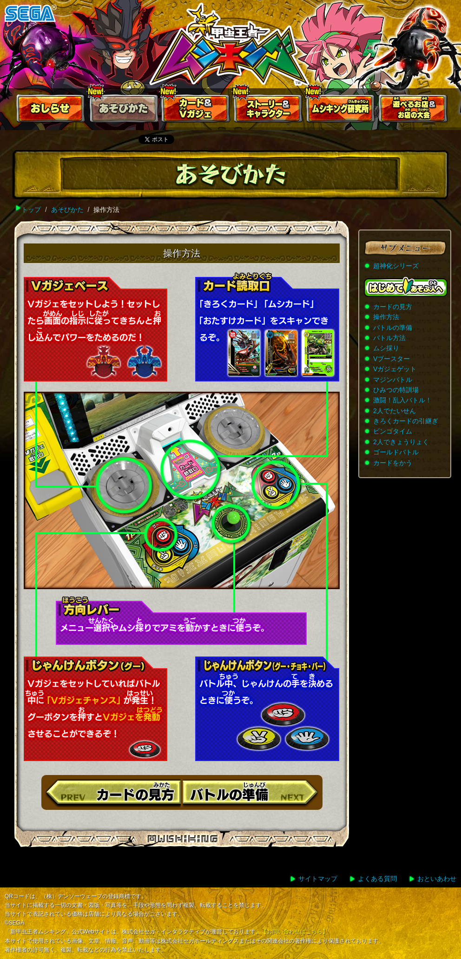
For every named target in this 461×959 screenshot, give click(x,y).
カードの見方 (392, 306)
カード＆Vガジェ (196, 110)
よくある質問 (377, 878)
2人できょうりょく (401, 442)
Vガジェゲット (394, 369)
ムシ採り (386, 348)
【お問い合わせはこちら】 (294, 931)
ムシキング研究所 (341, 110)
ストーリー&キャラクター (268, 110)
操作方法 (386, 317)
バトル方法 (389, 338)
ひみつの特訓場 (396, 390)
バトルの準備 (392, 327)
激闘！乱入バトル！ (402, 400)
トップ (31, 209)
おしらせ (51, 110)
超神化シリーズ (396, 265)
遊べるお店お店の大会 (413, 110)
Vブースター (391, 358)
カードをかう (392, 462)
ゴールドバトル (396, 452)
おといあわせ (436, 878)
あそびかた (123, 110)
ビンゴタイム (392, 431)
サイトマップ (317, 878)
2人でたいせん (394, 410)
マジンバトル (392, 379)
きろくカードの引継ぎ (405, 421)
